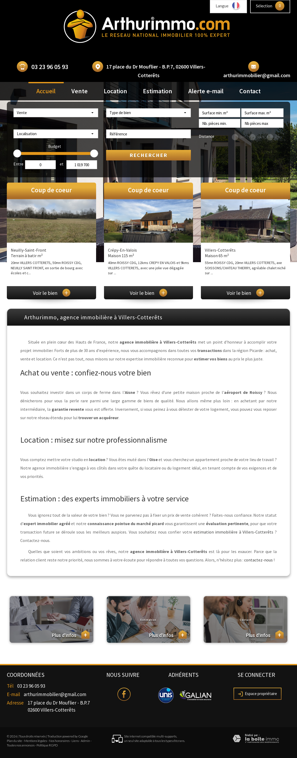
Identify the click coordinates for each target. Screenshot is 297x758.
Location (115, 91)
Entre (18, 164)
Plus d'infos (71, 634)
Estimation (157, 91)
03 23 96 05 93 (49, 67)
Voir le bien (51, 293)
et (61, 164)
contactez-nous (258, 560)
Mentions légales (35, 741)
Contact (250, 91)
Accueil (46, 91)
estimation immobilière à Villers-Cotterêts (233, 532)
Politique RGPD (47, 745)
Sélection (264, 5)
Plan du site (14, 741)
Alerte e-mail (206, 91)
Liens (75, 741)
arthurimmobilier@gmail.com (256, 75)
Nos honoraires (59, 741)
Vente (79, 91)
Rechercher (148, 155)
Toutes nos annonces (20, 745)
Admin (85, 741)
